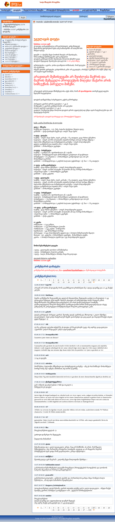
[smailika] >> (9, 89)
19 (104, 280)
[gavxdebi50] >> (10, 81)
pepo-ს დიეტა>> (11, 57)
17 (94, 280)
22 (58, 282)
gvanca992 (49, 475)
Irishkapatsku (50, 374)
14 (78, 280)
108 (46, 324)
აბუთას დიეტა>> (12, 44)
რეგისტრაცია (109, 19)
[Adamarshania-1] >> (12, 94)
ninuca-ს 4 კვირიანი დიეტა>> (16, 46)
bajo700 (48, 285)
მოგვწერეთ (105, 10)
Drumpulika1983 (51, 335)
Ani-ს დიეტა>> (11, 59)
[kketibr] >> (9, 77)
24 (69, 282)
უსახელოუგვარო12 (53, 382)
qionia (47, 444)
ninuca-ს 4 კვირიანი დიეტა (100, 67)
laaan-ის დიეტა (95, 50)
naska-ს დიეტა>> (11, 55)
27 (84, 282)
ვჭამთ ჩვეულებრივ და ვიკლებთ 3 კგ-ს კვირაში (97, 59)
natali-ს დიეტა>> (11, 51)
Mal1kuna (49, 295)
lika (46, 427)
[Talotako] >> (9, 83)
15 (83, 280)
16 (89, 280)
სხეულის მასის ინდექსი (33, 10)
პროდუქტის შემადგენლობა (58, 10)
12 (68, 280)
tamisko (48, 496)
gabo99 (48, 312)
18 (99, 280)
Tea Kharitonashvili (57, 517)
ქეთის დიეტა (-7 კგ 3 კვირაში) (96, 53)
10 (58, 280)
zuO (46, 355)
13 (73, 280)
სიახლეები (6, 10)
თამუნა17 (49, 456)
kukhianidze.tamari (52, 465)
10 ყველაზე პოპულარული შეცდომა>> (15, 41)
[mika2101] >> (10, 85)
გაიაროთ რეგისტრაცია (73, 270)
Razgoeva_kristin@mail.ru (55, 485)
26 (79, 282)
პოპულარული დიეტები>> (13, 66)
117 (46, 392)
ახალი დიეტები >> (10, 37)
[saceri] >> (8, 75)
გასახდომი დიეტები (51, 22)
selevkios (48, 363)
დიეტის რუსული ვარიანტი (45, 258)
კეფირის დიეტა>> (12, 48)
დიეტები (17, 10)
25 (74, 282)
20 (109, 280)
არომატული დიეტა (97, 64)
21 (53, 282)
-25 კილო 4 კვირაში (97, 62)
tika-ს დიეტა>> (11, 53)
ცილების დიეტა (96, 56)
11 (63, 280)
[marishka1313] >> (11, 79)
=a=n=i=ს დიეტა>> (12, 61)
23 (64, 282)
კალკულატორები (89, 10)
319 (90, 282)
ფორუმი (75, 10)
